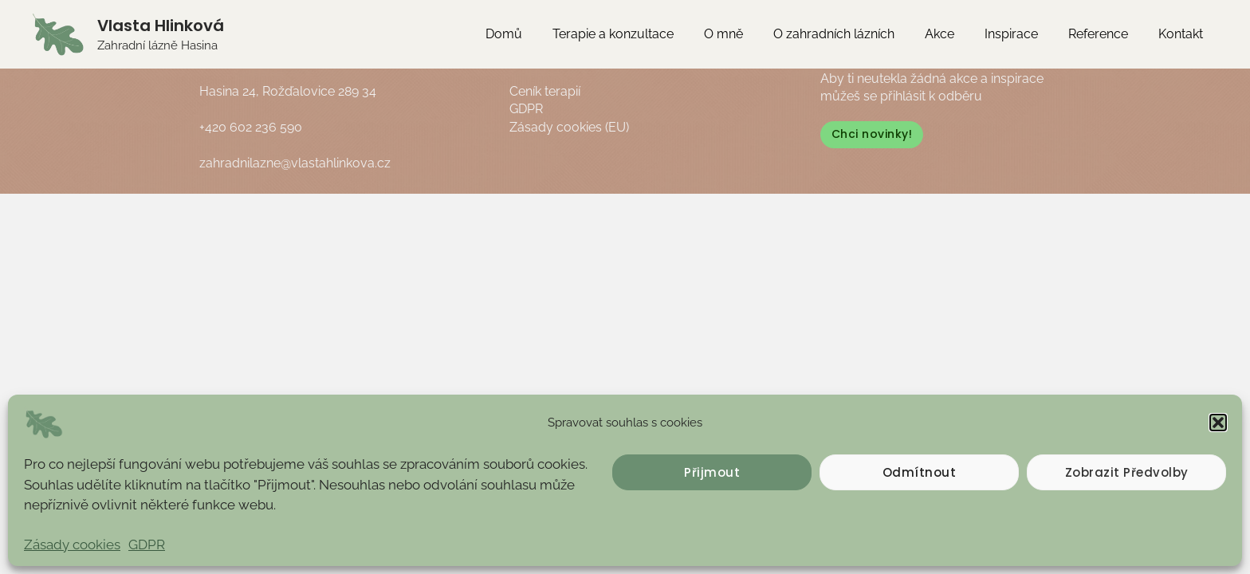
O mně (749, 33)
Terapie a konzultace (644, 33)
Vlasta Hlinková (160, 25)
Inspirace (1023, 33)
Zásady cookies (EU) (569, 127)
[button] (1218, 423)
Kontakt (1183, 33)
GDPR (146, 544)
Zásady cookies (72, 544)
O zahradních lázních (855, 33)
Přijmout (712, 472)
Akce (956, 33)
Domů (539, 33)
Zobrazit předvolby (1127, 472)
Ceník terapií (544, 91)
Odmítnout (919, 472)
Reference (1105, 33)
